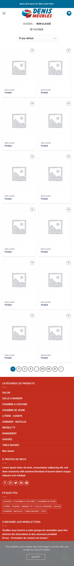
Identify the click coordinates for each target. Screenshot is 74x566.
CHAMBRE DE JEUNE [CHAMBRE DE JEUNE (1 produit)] (46, 501)
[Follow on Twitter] (15, 483)
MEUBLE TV (8, 427)
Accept (36, 556)
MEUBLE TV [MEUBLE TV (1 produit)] (27, 506)
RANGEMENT (9, 433)
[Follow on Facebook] (5, 483)
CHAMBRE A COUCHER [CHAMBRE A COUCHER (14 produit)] (24, 501)
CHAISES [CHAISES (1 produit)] (7, 501)
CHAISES (7, 439)
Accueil (28, 23)
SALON (6, 392)
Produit (8, 92)
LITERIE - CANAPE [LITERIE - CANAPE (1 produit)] (11, 506)
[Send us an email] (21, 483)
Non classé (8, 451)
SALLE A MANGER (12, 398)
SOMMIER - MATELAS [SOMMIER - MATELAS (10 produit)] (12, 511)
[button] (4, 13)
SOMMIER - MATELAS (14, 421)
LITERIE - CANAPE (12, 415)
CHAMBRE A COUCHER (14, 404)
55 (42, 369)
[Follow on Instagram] (10, 483)
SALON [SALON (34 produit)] (57, 506)
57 (55, 369)
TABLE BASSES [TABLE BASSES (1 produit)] (32, 511)
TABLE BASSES (10, 445)
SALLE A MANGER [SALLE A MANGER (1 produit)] (43, 506)
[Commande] (37, 38)
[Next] (61, 369)
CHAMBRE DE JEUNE (13, 410)
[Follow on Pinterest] (26, 483)
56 (48, 369)
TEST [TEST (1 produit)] (43, 511)
